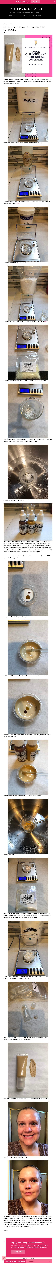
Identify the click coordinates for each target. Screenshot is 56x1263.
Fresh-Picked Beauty (25, 9)
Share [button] (5, 1241)
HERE (17, 203)
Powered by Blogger (28, 1258)
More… (40, 15)
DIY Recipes (33, 15)
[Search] (51, 8)
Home (11, 15)
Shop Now (35, 1)
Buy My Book (23, 15)
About (16, 15)
